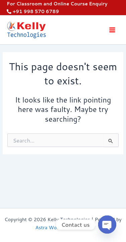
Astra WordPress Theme (63, 227)
